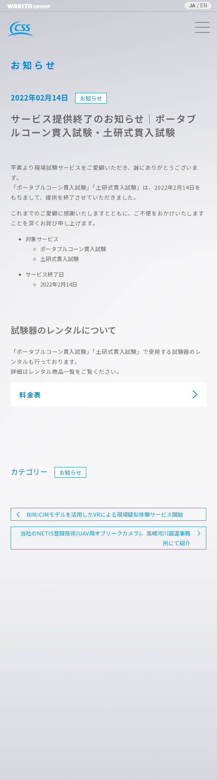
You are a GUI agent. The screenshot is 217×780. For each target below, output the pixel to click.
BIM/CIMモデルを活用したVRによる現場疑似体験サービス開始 (105, 514)
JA (192, 5)
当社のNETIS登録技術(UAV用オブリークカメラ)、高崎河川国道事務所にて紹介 (105, 538)
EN (203, 5)
